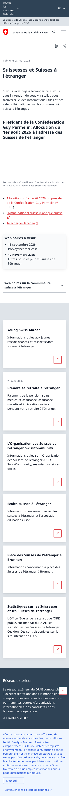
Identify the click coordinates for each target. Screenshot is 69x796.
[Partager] (64, 46)
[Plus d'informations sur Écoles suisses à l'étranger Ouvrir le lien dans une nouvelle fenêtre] (58, 533)
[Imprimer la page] (56, 46)
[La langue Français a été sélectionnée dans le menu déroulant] (61, 8)
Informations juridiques (25, 772)
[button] (63, 691)
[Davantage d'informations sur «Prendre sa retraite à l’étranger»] (58, 422)
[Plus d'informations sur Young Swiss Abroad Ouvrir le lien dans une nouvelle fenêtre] (58, 360)
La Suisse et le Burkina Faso (30, 32)
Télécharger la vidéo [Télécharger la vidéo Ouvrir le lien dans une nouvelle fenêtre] (21, 223)
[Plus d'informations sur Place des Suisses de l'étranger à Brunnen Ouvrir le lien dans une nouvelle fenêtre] (58, 585)
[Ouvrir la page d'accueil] (25, 32)
